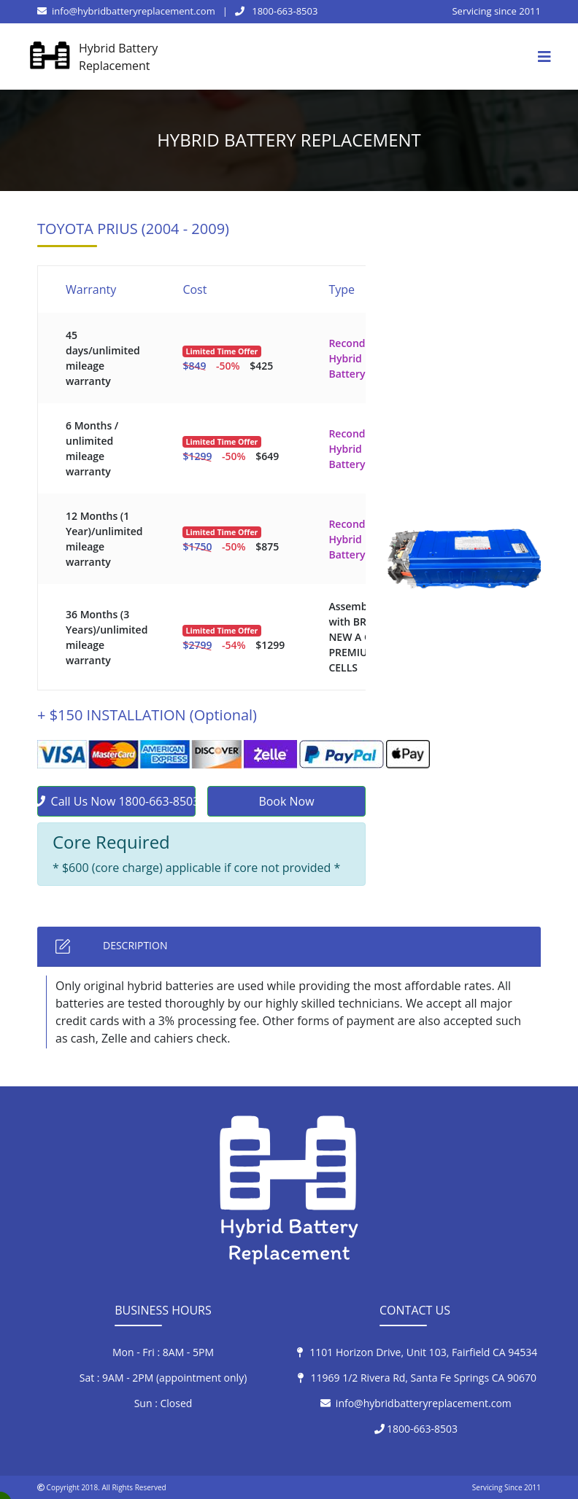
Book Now (286, 801)
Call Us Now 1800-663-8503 (116, 801)
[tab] (289, 947)
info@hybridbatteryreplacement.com (126, 10)
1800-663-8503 (276, 10)
